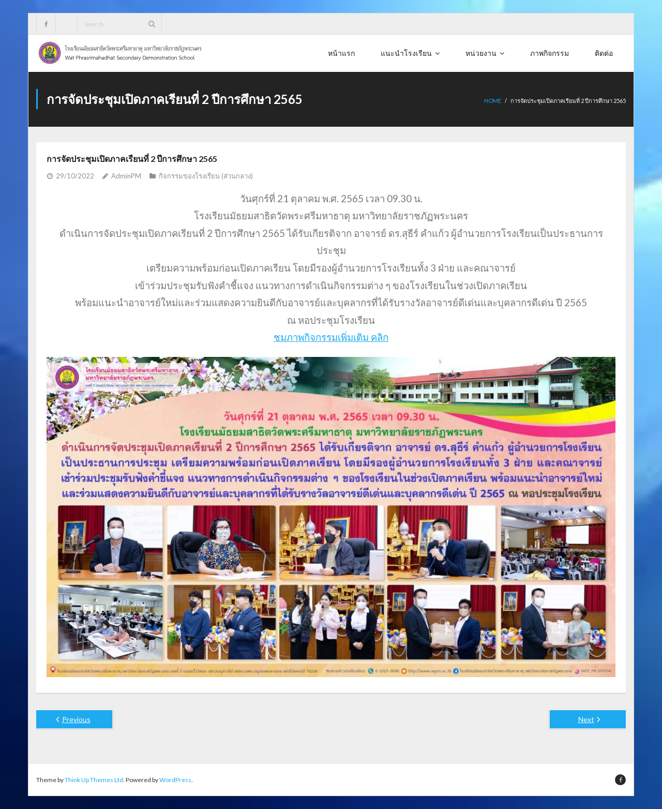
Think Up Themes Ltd (94, 780)
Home (492, 100)
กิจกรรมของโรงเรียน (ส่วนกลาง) (206, 176)
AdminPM (126, 176)
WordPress (175, 780)
